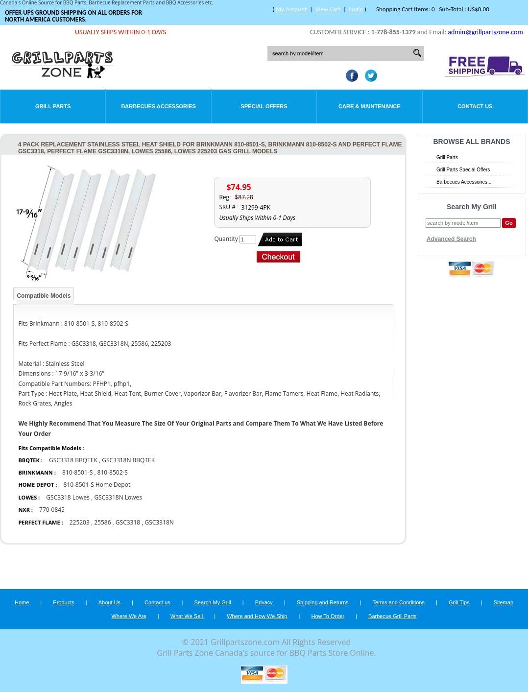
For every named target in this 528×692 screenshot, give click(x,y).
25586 (102, 522)
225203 (80, 522)
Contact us (157, 602)
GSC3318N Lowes (118, 497)
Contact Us (474, 106)
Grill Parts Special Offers (463, 169)
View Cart (327, 9)
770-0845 (52, 509)
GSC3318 (128, 522)
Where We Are (128, 616)
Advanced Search (451, 239)
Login (356, 9)
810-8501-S (77, 472)
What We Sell (187, 616)
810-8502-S (112, 472)
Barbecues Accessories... (463, 182)
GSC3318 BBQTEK (74, 460)
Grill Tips (459, 602)
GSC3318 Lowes (68, 497)
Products (63, 602)
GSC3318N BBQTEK (128, 460)
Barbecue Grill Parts (392, 616)
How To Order (327, 616)
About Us (109, 602)
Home (22, 602)
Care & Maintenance (369, 106)
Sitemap (503, 602)
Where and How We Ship (257, 616)
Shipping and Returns (323, 602)
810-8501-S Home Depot (96, 484)
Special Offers (263, 106)
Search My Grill (212, 602)
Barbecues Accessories (158, 106)
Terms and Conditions (399, 602)
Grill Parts (53, 106)
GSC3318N (159, 522)
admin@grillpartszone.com (485, 32)
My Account (291, 9)
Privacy (264, 602)
